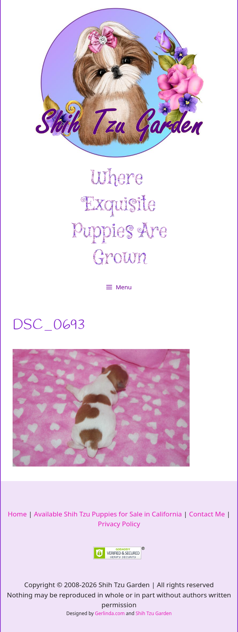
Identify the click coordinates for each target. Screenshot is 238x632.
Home (17, 513)
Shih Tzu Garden (154, 613)
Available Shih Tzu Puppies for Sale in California (108, 513)
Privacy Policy (119, 523)
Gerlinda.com (110, 613)
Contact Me (207, 513)
